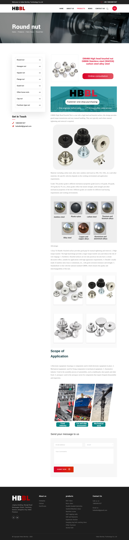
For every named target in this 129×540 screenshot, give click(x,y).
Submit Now (63, 469)
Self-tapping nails (72, 514)
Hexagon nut (28, 66)
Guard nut (28, 86)
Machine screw (71, 512)
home (61, 8)
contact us (100, 8)
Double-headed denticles (74, 506)
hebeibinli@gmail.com (100, 510)
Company (42, 501)
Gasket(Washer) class (73, 509)
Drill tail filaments (72, 517)
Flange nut (28, 79)
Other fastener (71, 525)
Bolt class (69, 501)
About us (70, 8)
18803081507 (97, 503)
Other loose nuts (28, 92)
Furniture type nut (28, 105)
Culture (41, 503)
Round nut (39, 32)
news (90, 8)
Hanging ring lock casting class (76, 522)
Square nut (28, 73)
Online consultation (98, 76)
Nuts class (30, 32)
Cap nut (28, 99)
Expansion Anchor (72, 520)
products (81, 8)
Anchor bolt (69, 528)
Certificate (42, 506)
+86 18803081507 (110, 2)
